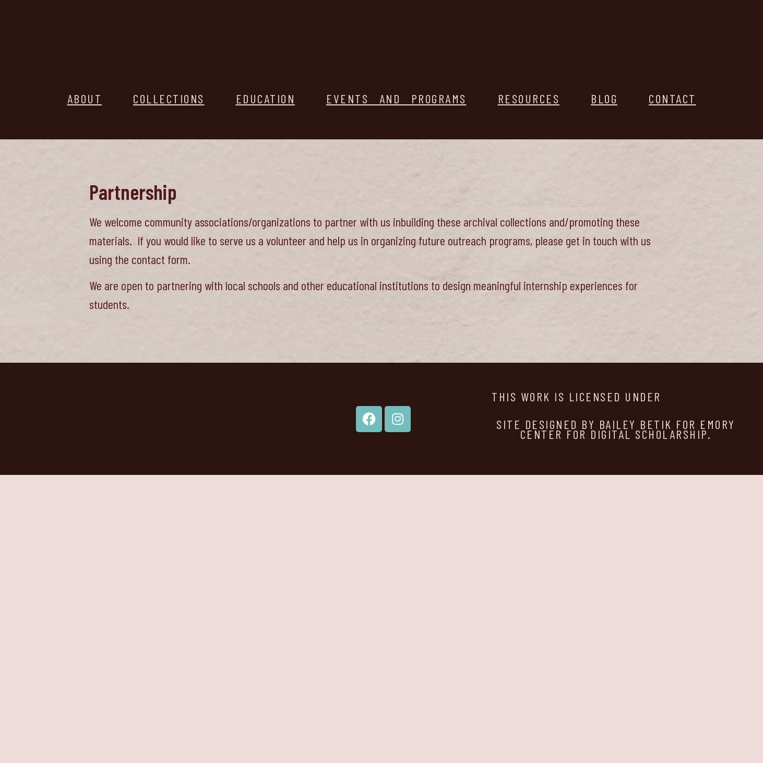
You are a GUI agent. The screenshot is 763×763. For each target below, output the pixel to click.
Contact (672, 98)
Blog (604, 98)
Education (265, 98)
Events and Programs (396, 98)
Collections (169, 98)
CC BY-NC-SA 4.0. (670, 401)
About (84, 98)
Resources (529, 98)
